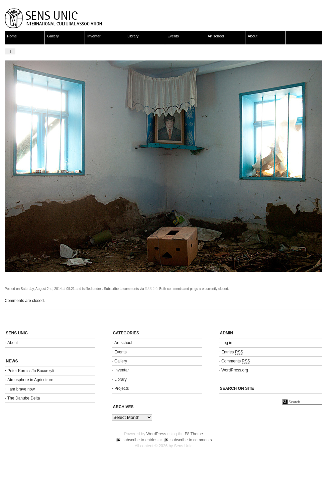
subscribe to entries (140, 440)
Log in (226, 342)
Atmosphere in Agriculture (30, 379)
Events (173, 36)
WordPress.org (234, 370)
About (252, 36)
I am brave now (21, 389)
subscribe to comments (191, 440)
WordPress (156, 434)
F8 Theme (194, 434)
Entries (232, 352)
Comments (235, 361)
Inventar (94, 36)
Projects (121, 388)
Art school (216, 36)
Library (133, 36)
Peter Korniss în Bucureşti (30, 370)
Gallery (53, 36)
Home (12, 36)
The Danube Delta (23, 398)
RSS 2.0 (151, 289)
